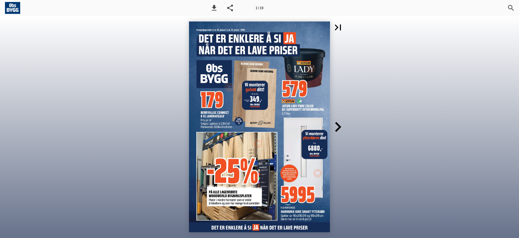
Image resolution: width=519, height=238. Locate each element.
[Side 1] (259, 8)
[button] (214, 8)
